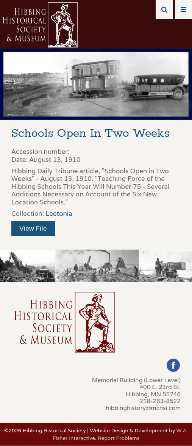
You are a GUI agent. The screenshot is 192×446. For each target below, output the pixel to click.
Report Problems (118, 438)
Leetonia (58, 213)
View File (33, 228)
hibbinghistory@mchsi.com (143, 407)
